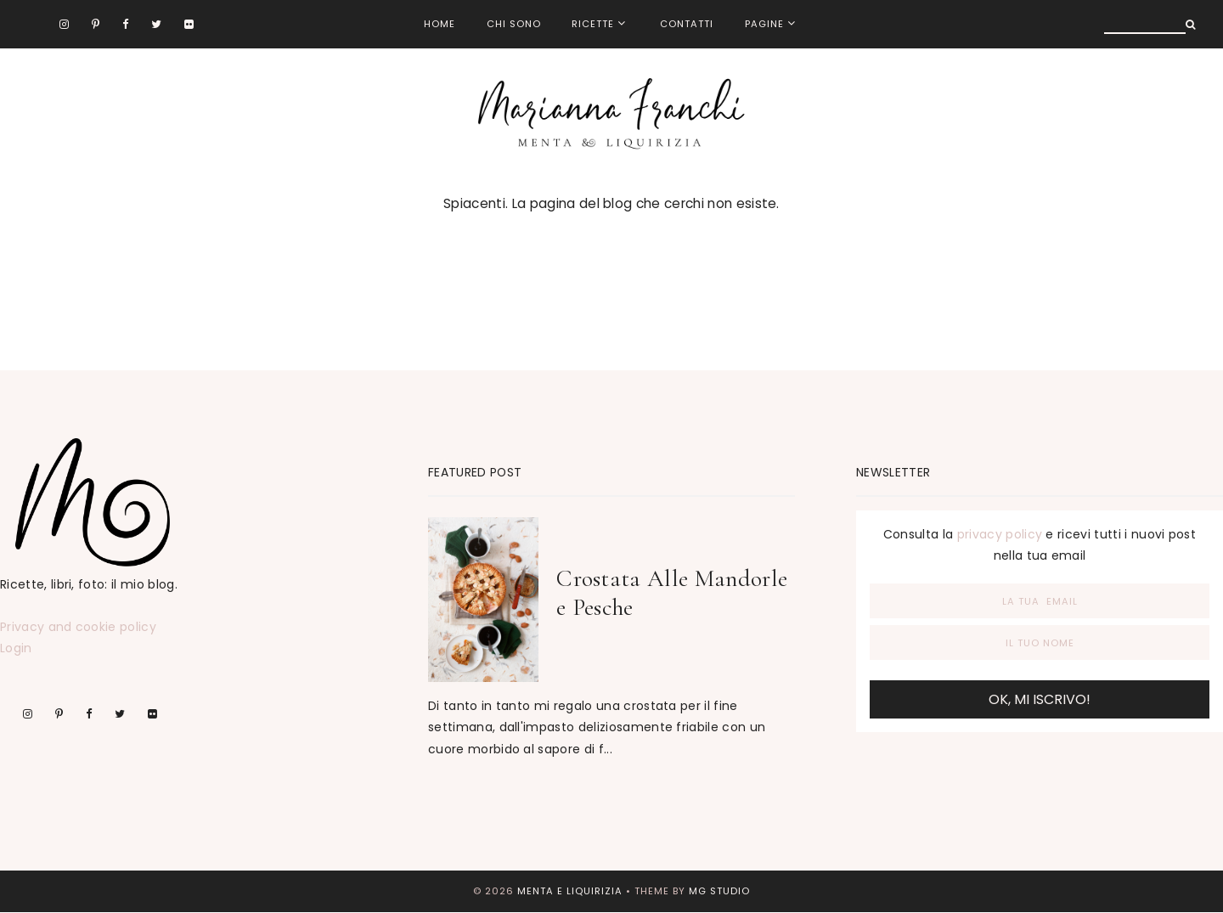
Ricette (593, 24)
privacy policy (999, 534)
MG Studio (719, 891)
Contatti (686, 24)
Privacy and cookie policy (78, 626)
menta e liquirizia (570, 891)
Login (16, 648)
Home (439, 24)
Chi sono (514, 24)
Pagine (764, 24)
